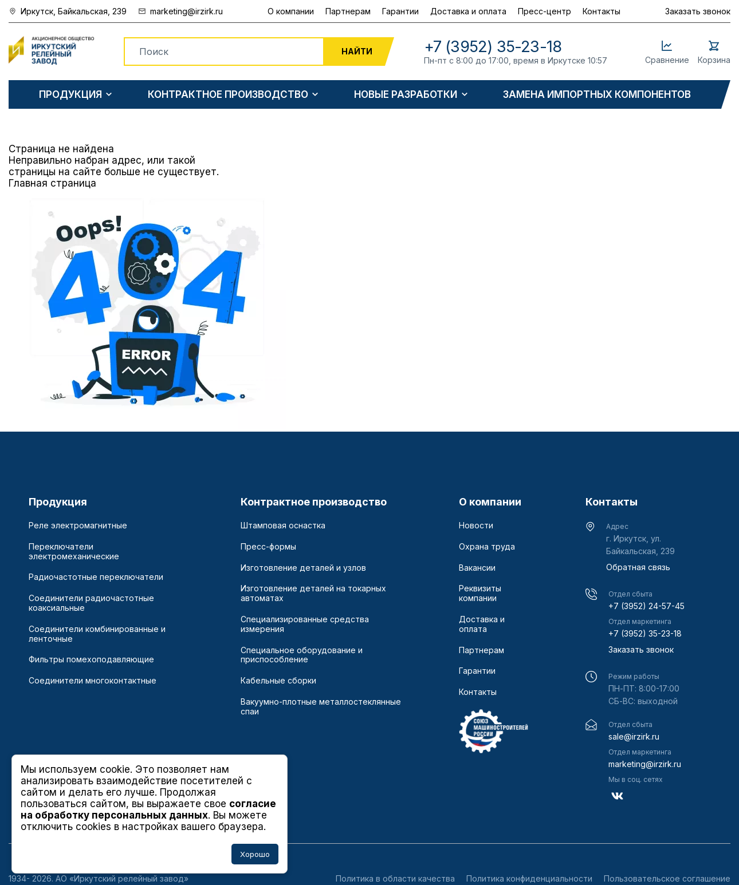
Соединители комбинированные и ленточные (97, 634)
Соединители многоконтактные (92, 680)
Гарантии (400, 11)
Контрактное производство (228, 95)
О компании (291, 11)
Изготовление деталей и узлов (303, 567)
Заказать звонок (697, 11)
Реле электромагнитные (78, 525)
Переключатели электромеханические (74, 551)
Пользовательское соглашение (667, 878)
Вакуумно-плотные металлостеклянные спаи (321, 706)
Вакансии (477, 567)
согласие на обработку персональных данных (148, 809)
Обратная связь (638, 567)
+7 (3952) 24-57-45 (646, 606)
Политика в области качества (395, 878)
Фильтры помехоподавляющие (91, 659)
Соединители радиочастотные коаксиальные (91, 603)
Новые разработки (405, 95)
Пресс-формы (268, 546)
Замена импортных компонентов (597, 95)
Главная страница (52, 183)
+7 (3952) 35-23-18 (645, 633)
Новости (476, 525)
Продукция (70, 95)
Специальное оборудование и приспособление (302, 655)
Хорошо (255, 854)
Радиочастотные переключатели (96, 577)
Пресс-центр (544, 11)
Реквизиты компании (480, 593)
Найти (356, 51)
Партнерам (348, 11)
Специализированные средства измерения (305, 624)
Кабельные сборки (278, 680)
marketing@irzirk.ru (644, 764)
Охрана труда (487, 546)
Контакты (601, 11)
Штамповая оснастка (283, 525)
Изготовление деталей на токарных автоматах (313, 593)
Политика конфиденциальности (529, 878)
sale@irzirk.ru (633, 736)
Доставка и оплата (468, 11)
